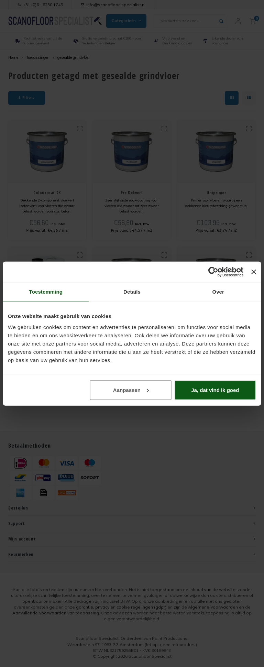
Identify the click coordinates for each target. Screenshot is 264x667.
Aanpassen (131, 390)
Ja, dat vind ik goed (215, 390)
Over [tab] (218, 292)
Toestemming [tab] (46, 292)
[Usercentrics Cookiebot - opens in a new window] (213, 272)
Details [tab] (132, 292)
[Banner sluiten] (253, 272)
